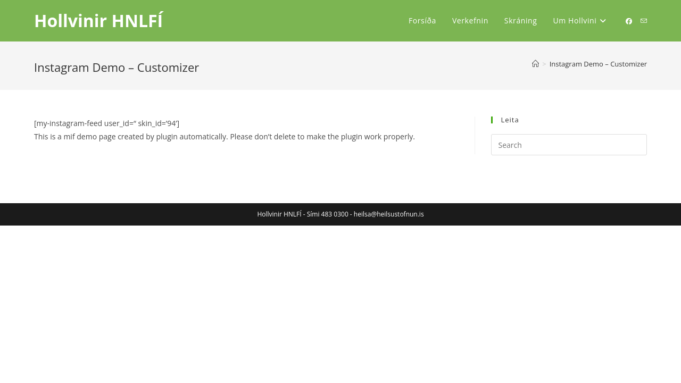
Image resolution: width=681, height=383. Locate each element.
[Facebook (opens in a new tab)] (628, 21)
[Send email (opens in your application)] (643, 21)
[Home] (535, 64)
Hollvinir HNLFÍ (98, 20)
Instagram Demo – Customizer (598, 64)
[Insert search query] (569, 144)
